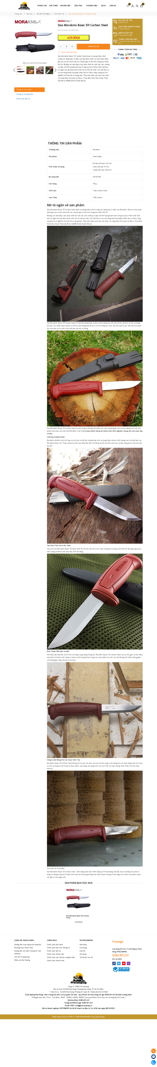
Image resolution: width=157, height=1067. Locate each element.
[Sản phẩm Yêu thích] (128, 6)
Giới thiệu (53, 6)
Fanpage (117, 941)
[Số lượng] (66, 46)
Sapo (103, 1017)
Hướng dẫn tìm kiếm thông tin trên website (27, 952)
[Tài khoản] (132, 6)
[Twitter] (119, 963)
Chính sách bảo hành (55, 945)
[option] (35, 40)
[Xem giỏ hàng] (141, 5)
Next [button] (55, 70)
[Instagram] (128, 963)
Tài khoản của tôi (86, 957)
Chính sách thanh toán (55, 961)
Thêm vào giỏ (93, 46)
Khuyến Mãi (66, 6)
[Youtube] (123, 963)
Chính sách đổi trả (54, 951)
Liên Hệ (82, 951)
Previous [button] (14, 70)
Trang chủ (42, 6)
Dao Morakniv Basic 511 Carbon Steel (77, 917)
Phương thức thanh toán (23, 948)
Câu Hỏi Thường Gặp (22, 957)
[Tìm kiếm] (137, 6)
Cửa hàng (83, 948)
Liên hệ (113, 6)
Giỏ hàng (83, 954)
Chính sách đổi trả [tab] (23, 99)
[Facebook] (114, 963)
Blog (104, 6)
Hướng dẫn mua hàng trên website (27, 945)
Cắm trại (79, 6)
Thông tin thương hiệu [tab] (24, 94)
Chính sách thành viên (55, 954)
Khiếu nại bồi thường (22, 960)
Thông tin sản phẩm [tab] (24, 90)
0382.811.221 (120, 955)
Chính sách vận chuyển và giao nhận (61, 957)
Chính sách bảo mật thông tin (58, 948)
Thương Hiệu (92, 6)
